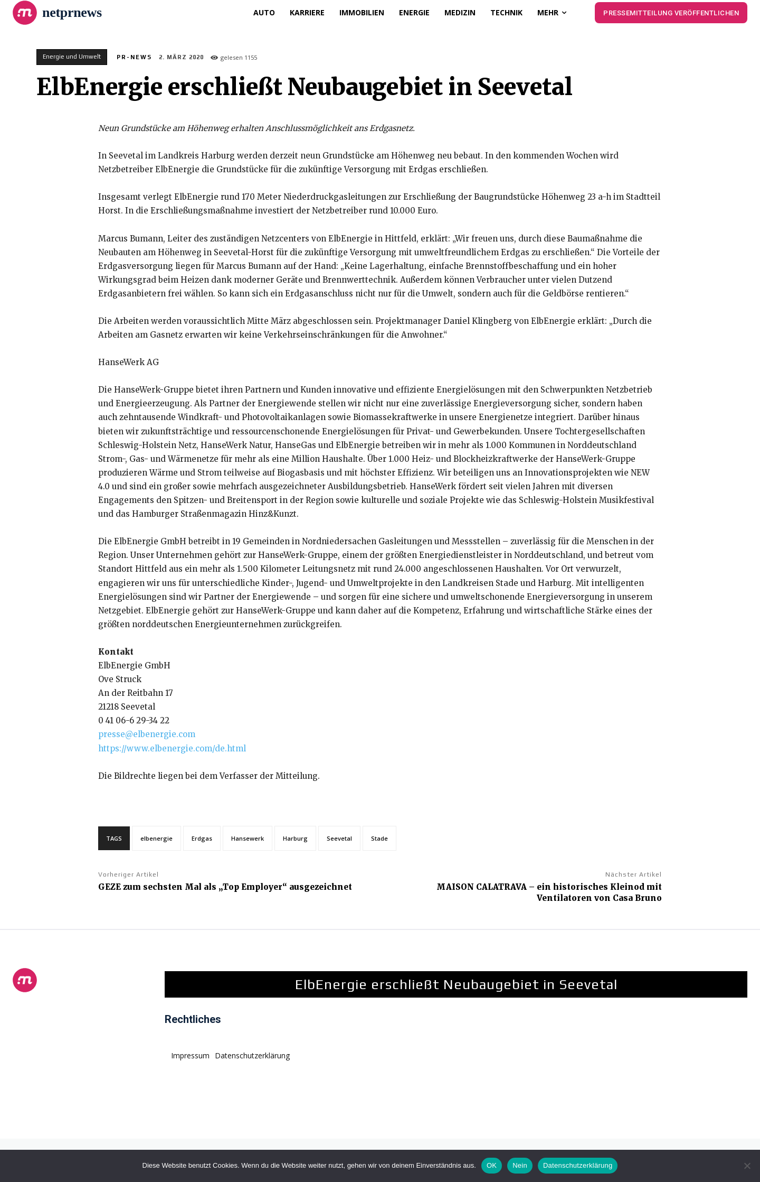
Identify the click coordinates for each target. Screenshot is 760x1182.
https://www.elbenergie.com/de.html (172, 748)
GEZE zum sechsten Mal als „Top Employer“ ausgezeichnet (225, 887)
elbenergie (156, 838)
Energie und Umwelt (71, 57)
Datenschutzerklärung (577, 1165)
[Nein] (747, 1165)
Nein (519, 1165)
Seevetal (339, 838)
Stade (379, 838)
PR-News (134, 57)
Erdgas (202, 838)
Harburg (295, 838)
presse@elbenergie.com (146, 734)
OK (492, 1165)
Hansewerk (247, 838)
